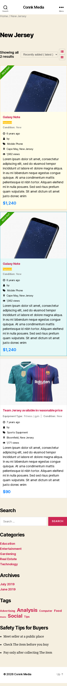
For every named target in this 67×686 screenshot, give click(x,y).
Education (7, 543)
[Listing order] (39, 54)
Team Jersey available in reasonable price (32, 410)
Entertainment (11, 549)
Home (4, 16)
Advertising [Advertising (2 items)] (7, 611)
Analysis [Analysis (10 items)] (27, 610)
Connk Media (33, 7)
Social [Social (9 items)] (15, 616)
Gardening (8, 554)
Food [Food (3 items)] (58, 611)
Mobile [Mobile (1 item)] (3, 617)
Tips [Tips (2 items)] (27, 616)
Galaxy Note (11, 117)
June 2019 (8, 589)
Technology (9, 564)
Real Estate (8, 559)
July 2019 (7, 584)
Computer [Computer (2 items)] (45, 611)
